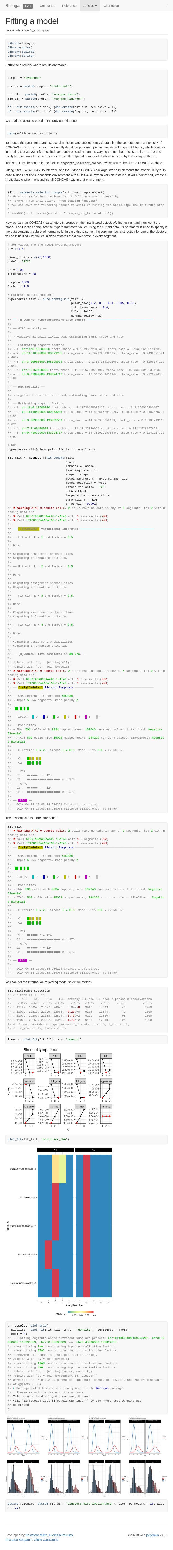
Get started (47, 5)
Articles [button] (90, 5)
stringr (28, 56)
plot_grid (38, 1325)
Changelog (111, 5)
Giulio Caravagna (46, 1539)
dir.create (64, 107)
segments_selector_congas (41, 192)
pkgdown (152, 1535)
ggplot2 (28, 52)
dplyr (26, 47)
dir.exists (25, 107)
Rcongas (13, 5)
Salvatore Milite (36, 1535)
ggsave (13, 1503)
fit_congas (55, 458)
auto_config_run (56, 299)
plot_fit (31, 1039)
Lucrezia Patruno (61, 1535)
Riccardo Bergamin (18, 1539)
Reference (69, 5)
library (14, 43)
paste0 (29, 86)
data (11, 133)
